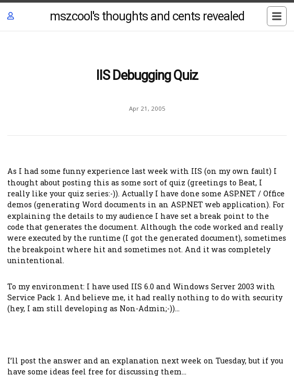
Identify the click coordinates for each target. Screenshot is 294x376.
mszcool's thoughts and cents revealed (147, 16)
